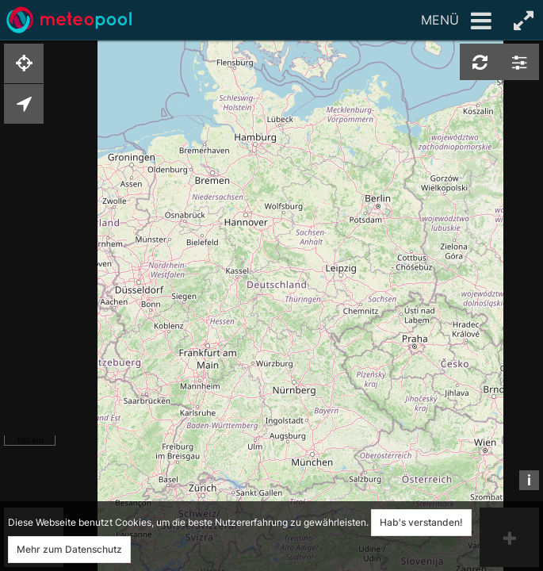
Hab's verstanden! (421, 522)
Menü (456, 21)
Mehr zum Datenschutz (69, 549)
